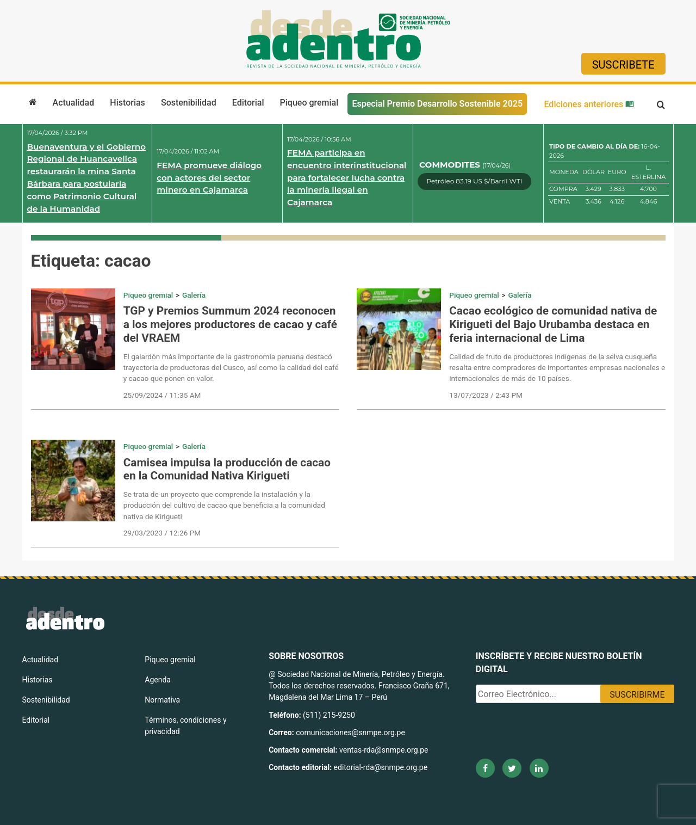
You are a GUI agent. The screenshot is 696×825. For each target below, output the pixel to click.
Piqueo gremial (309, 102)
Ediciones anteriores (589, 104)
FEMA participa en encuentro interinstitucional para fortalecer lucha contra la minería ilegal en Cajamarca (346, 177)
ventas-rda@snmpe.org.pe (383, 750)
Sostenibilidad (188, 102)
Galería (194, 295)
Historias (127, 102)
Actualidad (74, 102)
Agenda (158, 679)
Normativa (162, 699)
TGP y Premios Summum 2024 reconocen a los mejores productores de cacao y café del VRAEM (230, 324)
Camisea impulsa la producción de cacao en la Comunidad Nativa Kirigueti (227, 469)
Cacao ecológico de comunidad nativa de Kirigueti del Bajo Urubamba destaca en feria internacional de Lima (553, 324)
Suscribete (623, 64)
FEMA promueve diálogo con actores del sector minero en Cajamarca (209, 177)
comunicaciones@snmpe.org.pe (351, 732)
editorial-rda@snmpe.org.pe (381, 767)
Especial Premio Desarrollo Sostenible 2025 (437, 103)
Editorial (248, 102)
